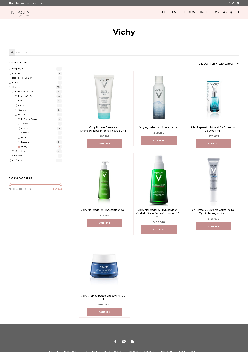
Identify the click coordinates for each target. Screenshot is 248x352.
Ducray (24, 128)
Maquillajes (17, 68)
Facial (21, 101)
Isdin (23, 137)
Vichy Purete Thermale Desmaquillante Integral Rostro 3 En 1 (103, 129)
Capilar (21, 105)
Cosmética (20, 151)
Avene (24, 123)
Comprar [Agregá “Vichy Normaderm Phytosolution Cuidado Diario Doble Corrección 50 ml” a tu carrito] (158, 229)
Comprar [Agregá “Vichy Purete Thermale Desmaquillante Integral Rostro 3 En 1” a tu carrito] (104, 143)
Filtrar (57, 189)
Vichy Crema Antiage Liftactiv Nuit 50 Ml (103, 297)
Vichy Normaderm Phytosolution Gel (103, 209)
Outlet (205, 12)
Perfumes (17, 160)
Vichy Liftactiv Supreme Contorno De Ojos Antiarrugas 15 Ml (212, 211)
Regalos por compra (22, 78)
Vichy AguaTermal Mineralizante (157, 127)
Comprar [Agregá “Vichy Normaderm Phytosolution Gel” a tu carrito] (104, 223)
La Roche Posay (29, 119)
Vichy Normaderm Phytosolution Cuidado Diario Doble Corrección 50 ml (157, 213)
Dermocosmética (24, 91)
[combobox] (219, 64)
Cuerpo (22, 110)
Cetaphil (25, 132)
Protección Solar (26, 96)
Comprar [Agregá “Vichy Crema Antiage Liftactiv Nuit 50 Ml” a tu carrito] (104, 312)
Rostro (21, 114)
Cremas (16, 87)
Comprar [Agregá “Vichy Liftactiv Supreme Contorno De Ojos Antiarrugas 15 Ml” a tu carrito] (213, 226)
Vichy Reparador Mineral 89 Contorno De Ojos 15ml (212, 129)
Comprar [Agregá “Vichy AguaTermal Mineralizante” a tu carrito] (158, 140)
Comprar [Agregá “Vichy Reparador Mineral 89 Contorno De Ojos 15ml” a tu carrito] (213, 143)
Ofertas (189, 12)
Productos (167, 12)
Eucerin (25, 142)
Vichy (24, 146)
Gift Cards (17, 155)
